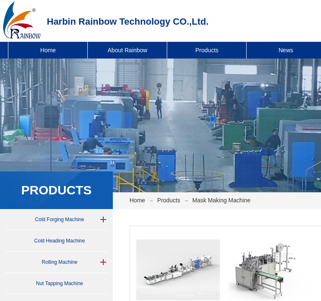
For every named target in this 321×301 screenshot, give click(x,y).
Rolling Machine (59, 262)
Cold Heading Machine (59, 241)
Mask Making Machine (221, 200)
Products (206, 50)
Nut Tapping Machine (59, 283)
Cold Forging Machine (59, 219)
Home (48, 50)
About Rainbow (128, 50)
